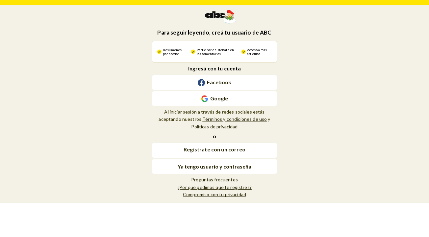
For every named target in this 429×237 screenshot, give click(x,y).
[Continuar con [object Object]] (214, 82)
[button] (214, 150)
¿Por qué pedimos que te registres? (214, 187)
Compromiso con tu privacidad (214, 194)
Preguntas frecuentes (214, 179)
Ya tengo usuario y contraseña (214, 166)
